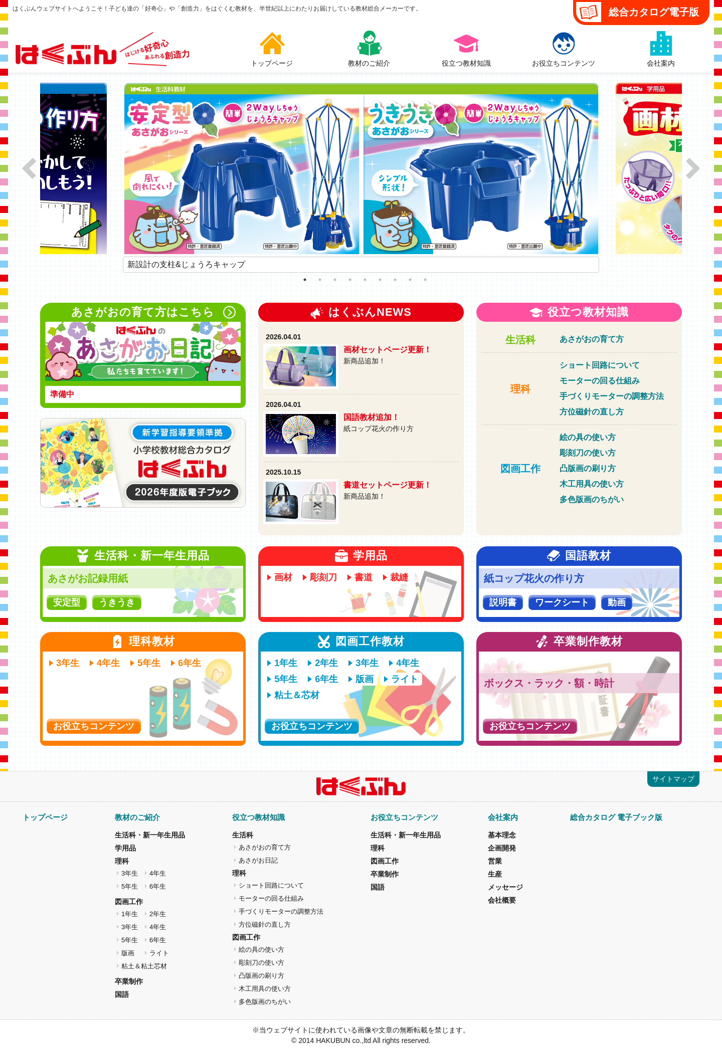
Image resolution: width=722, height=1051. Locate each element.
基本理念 (502, 835)
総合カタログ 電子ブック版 (616, 817)
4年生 (108, 663)
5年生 (148, 663)
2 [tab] (320, 280)
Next (606, 265)
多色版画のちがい (592, 499)
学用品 (370, 555)
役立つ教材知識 (588, 312)
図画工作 (520, 468)
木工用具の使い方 (592, 484)
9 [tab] (425, 280)
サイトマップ (673, 779)
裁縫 (399, 577)
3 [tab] (335, 280)
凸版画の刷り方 (588, 468)
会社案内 (503, 817)
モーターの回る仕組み (600, 380)
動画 (617, 602)
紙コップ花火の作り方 (534, 578)
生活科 (520, 339)
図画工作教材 (370, 641)
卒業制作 (129, 981)
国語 (122, 994)
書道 (363, 577)
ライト (404, 679)
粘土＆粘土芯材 (144, 966)
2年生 (326, 663)
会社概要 (502, 900)
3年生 (67, 663)
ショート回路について (600, 365)
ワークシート (562, 602)
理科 (520, 388)
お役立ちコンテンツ (93, 726)
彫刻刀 (323, 577)
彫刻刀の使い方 (588, 453)
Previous (116, 265)
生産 (495, 874)
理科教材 (152, 641)
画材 (283, 577)
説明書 (502, 602)
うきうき (117, 602)
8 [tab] (410, 280)
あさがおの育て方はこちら (153, 312)
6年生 (189, 663)
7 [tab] (395, 280)
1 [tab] (305, 280)
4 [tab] (350, 280)
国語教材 (588, 555)
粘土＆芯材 (296, 695)
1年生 (285, 663)
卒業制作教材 (588, 641)
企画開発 (502, 848)
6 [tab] (380, 280)
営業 (495, 861)
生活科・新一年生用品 (152, 555)
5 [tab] (365, 280)
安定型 (66, 602)
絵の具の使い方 (588, 437)
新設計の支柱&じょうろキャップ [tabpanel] (186, 264)
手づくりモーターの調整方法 (612, 396)
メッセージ (505, 887)
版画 (364, 679)
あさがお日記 (258, 860)
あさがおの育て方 (592, 339)
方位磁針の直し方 (592, 411)
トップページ (45, 817)
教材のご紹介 (137, 817)
